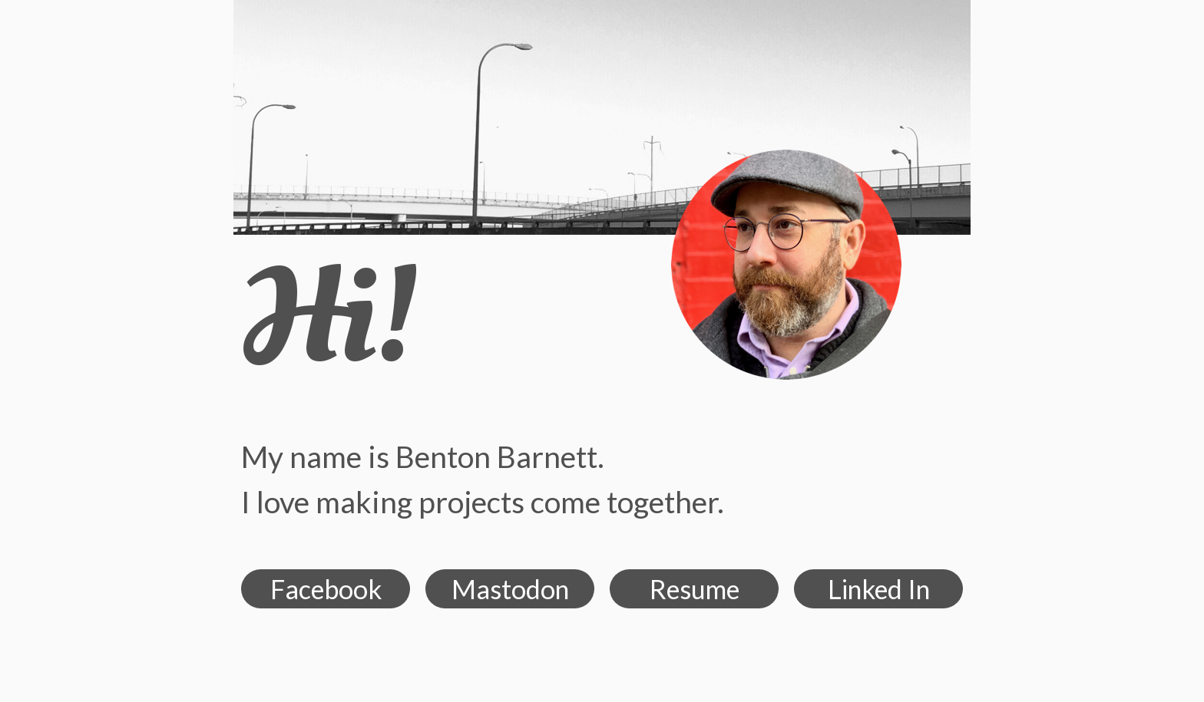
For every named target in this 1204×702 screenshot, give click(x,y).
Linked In (879, 589)
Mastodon (510, 589)
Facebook (326, 589)
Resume (694, 589)
